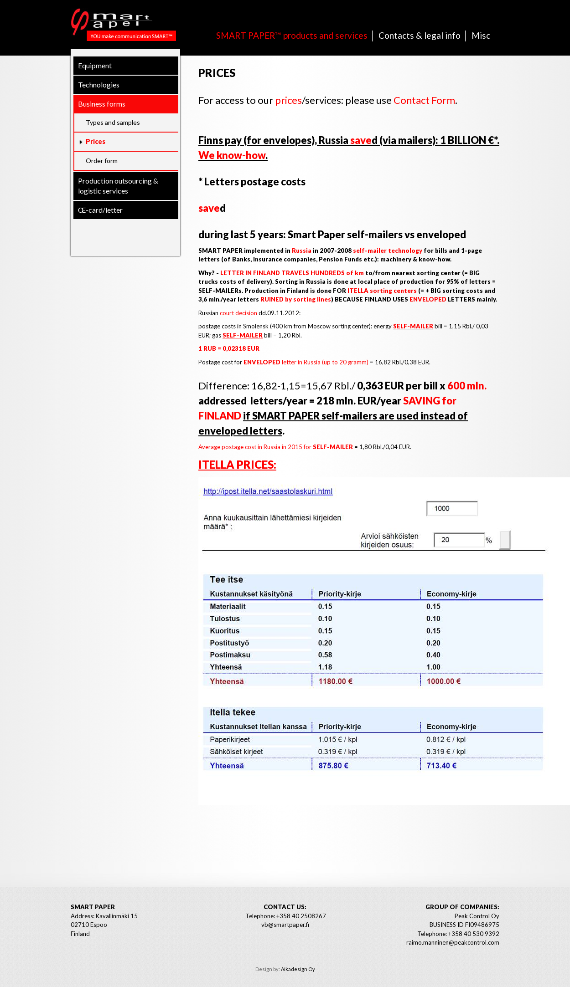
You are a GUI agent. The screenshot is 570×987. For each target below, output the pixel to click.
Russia (301, 250)
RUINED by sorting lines (295, 299)
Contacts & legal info (419, 35)
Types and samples (113, 122)
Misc (481, 35)
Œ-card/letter (100, 209)
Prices (95, 141)
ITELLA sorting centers (382, 290)
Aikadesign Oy (298, 969)
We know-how (231, 155)
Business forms (101, 103)
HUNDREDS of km (337, 272)
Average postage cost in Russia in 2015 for (275, 446)
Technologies (98, 84)
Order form (102, 160)
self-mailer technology (387, 250)
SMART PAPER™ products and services (292, 35)
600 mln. (467, 385)
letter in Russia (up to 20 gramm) (305, 362)
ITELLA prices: (237, 464)
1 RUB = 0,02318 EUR (228, 348)
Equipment (95, 65)
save (361, 140)
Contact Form (424, 100)
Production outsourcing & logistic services (118, 185)
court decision (238, 313)
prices (288, 100)
